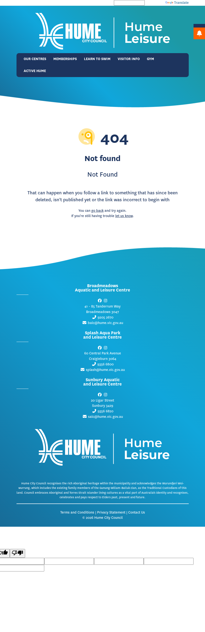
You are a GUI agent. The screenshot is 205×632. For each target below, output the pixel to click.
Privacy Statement (111, 512)
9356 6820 (105, 411)
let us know (124, 216)
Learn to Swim (97, 59)
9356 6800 (105, 364)
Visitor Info (129, 59)
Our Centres (35, 59)
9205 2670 (105, 317)
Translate (177, 2)
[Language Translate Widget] (129, 3)
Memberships (65, 59)
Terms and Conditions (77, 512)
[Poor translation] (17, 553)
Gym (150, 59)
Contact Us (136, 512)
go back (97, 210)
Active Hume (35, 71)
